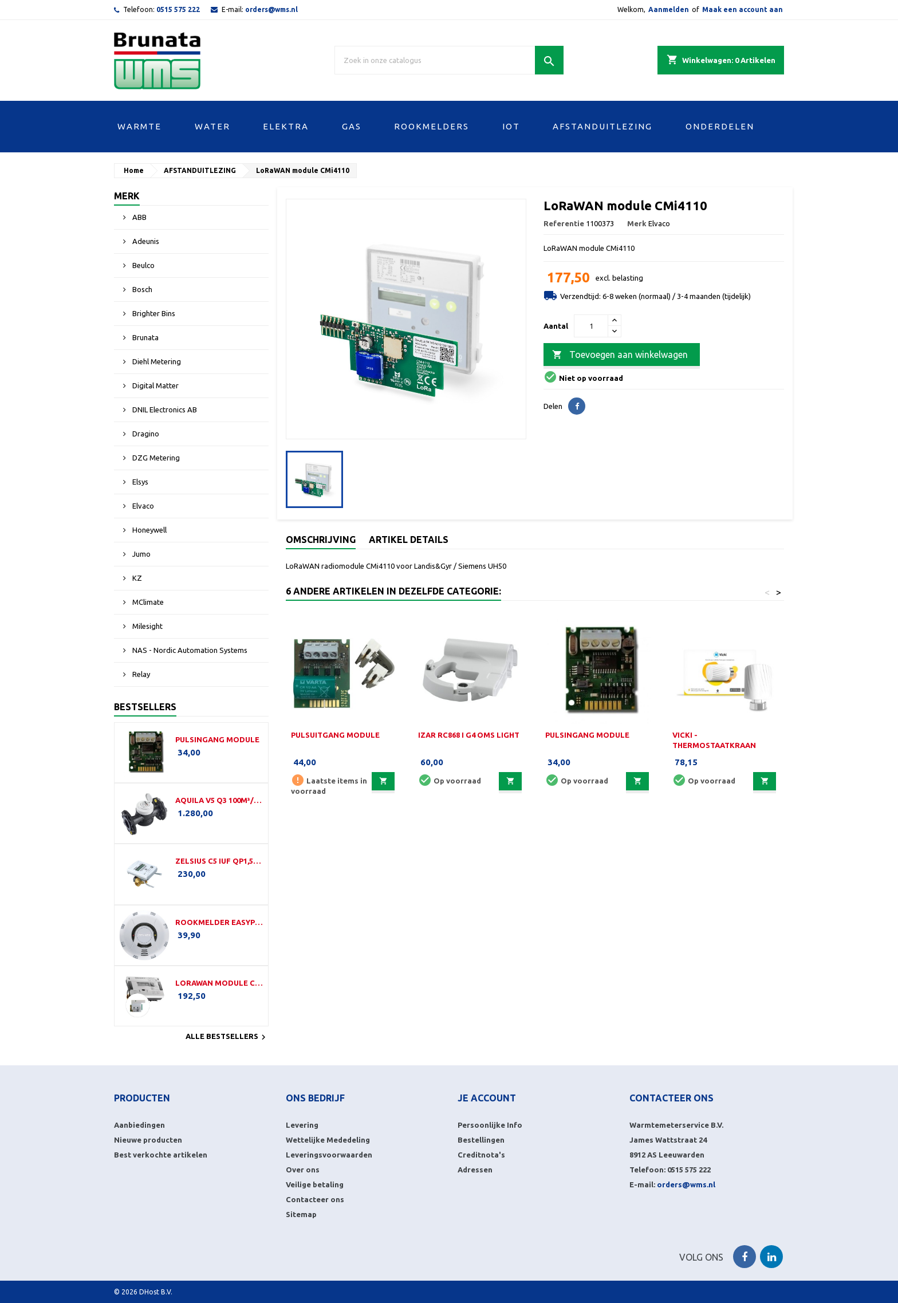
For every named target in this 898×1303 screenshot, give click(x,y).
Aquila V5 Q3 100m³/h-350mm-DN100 (219, 800)
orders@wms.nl (271, 9)
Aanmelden (668, 9)
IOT (511, 126)
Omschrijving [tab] (321, 539)
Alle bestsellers (227, 1037)
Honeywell (149, 530)
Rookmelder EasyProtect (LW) (219, 922)
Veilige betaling (315, 1184)
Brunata (145, 337)
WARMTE (139, 126)
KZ (136, 578)
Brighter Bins (153, 313)
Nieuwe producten (148, 1140)
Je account (487, 1098)
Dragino (145, 434)
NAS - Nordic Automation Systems (189, 650)
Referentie (563, 223)
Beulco (143, 265)
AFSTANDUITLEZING (602, 126)
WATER (212, 126)
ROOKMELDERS (431, 126)
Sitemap (301, 1214)
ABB (139, 217)
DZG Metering (155, 458)
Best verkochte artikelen (160, 1155)
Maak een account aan (742, 9)
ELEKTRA (286, 126)
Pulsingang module (217, 739)
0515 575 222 (178, 9)
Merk (127, 196)
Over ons (303, 1170)
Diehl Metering (156, 361)
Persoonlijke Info (490, 1125)
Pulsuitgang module (335, 735)
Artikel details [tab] (408, 539)
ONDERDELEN (720, 126)
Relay (140, 674)
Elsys (139, 482)
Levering (302, 1125)
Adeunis (145, 241)
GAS (351, 126)
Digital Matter (155, 385)
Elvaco (142, 506)
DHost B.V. (155, 1292)
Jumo (141, 554)
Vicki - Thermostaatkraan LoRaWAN (714, 745)
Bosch (141, 289)
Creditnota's (481, 1155)
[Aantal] (591, 325)
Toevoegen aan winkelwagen (620, 355)
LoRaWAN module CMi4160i (219, 983)
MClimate (147, 602)
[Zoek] (449, 60)
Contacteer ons (315, 1199)
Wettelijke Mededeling (328, 1140)
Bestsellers (145, 707)
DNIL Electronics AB (164, 410)
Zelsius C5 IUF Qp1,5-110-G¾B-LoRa (219, 861)
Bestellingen (481, 1140)
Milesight (147, 626)
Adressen (475, 1170)
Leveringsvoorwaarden (329, 1155)
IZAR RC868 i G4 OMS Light (468, 735)
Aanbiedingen (139, 1125)
